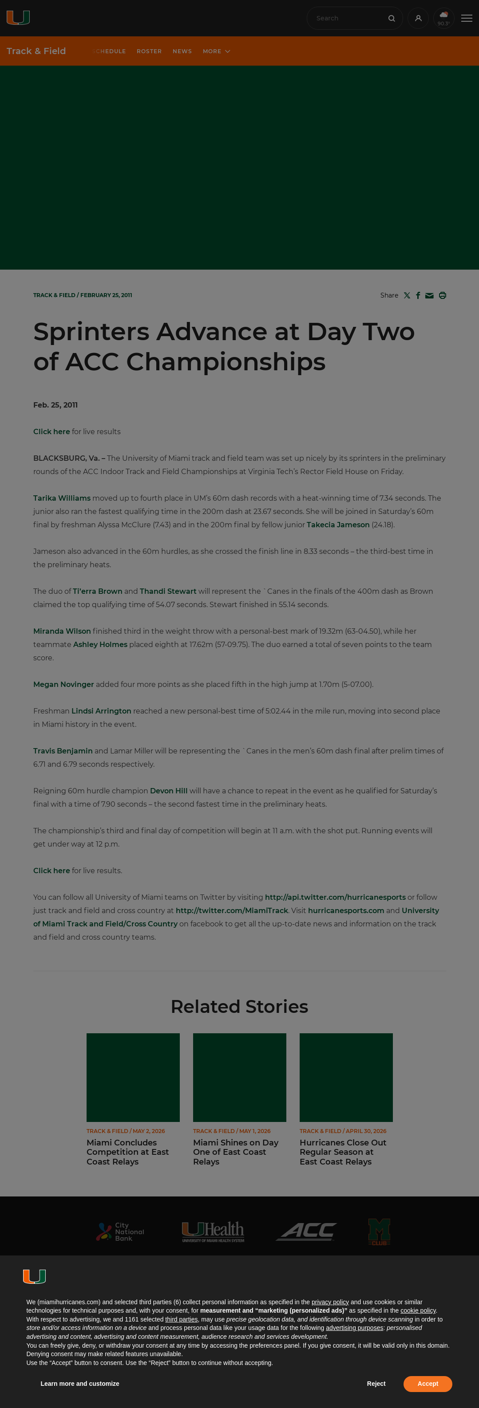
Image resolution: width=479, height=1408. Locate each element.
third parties (181, 1319)
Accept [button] (428, 1383)
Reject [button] (376, 1383)
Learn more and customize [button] (80, 1383)
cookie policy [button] (417, 1310)
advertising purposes (354, 1327)
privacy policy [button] (330, 1302)
